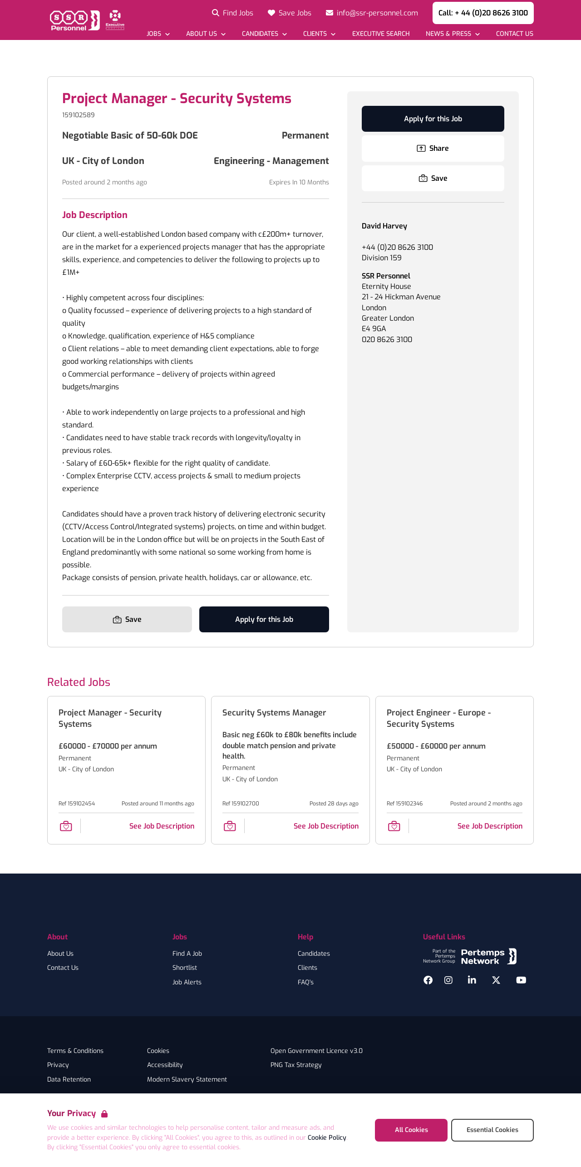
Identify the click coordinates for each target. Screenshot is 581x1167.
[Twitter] (496, 980)
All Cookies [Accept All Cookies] (411, 1130)
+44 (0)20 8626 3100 (397, 247)
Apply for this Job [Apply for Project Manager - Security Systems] (264, 619)
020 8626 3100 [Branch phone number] (387, 339)
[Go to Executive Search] (380, 34)
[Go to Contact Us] (514, 34)
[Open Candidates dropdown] (264, 34)
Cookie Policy (327, 1137)
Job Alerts (187, 982)
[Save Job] (127, 619)
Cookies (158, 1051)
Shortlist (184, 968)
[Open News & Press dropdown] (452, 34)
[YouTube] (521, 980)
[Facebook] (428, 980)
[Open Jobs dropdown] (158, 34)
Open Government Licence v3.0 (317, 1051)
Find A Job (187, 954)
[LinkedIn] (472, 980)
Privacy (58, 1065)
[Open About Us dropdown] (206, 34)
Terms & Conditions (75, 1051)
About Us (60, 954)
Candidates (314, 954)
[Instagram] (448, 980)
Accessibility (165, 1065)
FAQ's (306, 982)
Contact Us (63, 968)
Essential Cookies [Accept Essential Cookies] (492, 1130)
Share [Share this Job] (433, 148)
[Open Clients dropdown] (319, 34)
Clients (307, 968)
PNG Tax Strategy (296, 1065)
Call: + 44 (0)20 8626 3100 (483, 13)
